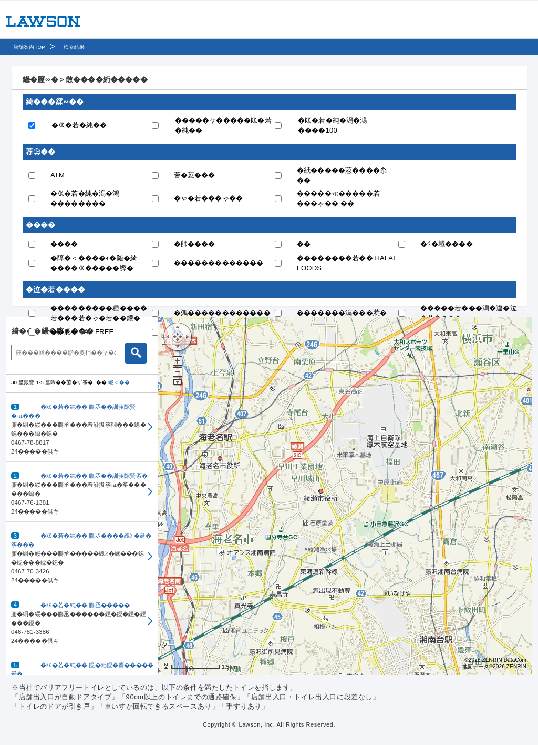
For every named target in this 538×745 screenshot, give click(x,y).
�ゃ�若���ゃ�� (208, 198)
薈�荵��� (194, 175)
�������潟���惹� (342, 313)
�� (304, 244)
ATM (57, 175)
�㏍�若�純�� (79, 125)
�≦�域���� (446, 244)
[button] (82, 427)
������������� (219, 263)
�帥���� (194, 244)
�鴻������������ (222, 313)
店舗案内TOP (29, 47)
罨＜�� (119, 382)
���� (64, 244)
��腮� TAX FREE (81, 332)
